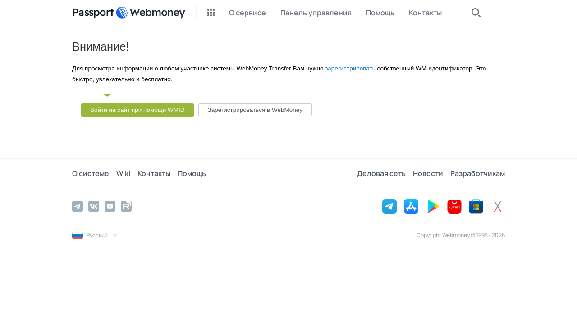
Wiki (123, 173)
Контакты (153, 173)
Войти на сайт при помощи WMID (137, 110)
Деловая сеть (381, 173)
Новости (428, 173)
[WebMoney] (150, 12)
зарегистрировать (350, 68)
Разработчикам (477, 173)
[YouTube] (110, 206)
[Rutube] (126, 206)
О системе (90, 173)
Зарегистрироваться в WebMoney (255, 110)
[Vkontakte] (93, 206)
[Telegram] (77, 206)
